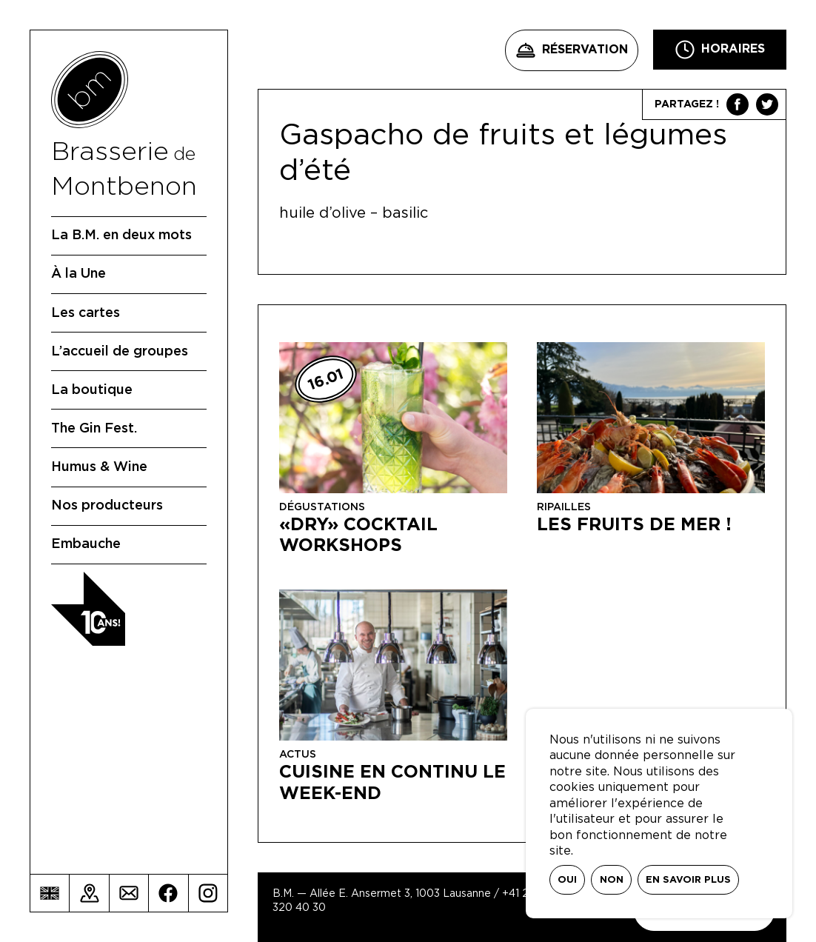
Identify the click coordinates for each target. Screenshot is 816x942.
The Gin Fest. (94, 428)
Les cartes (85, 313)
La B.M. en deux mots (121, 235)
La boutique (92, 390)
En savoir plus (688, 880)
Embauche (86, 544)
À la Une (78, 274)
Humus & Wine (99, 467)
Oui (567, 880)
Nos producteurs (107, 505)
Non (611, 880)
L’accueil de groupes (119, 351)
